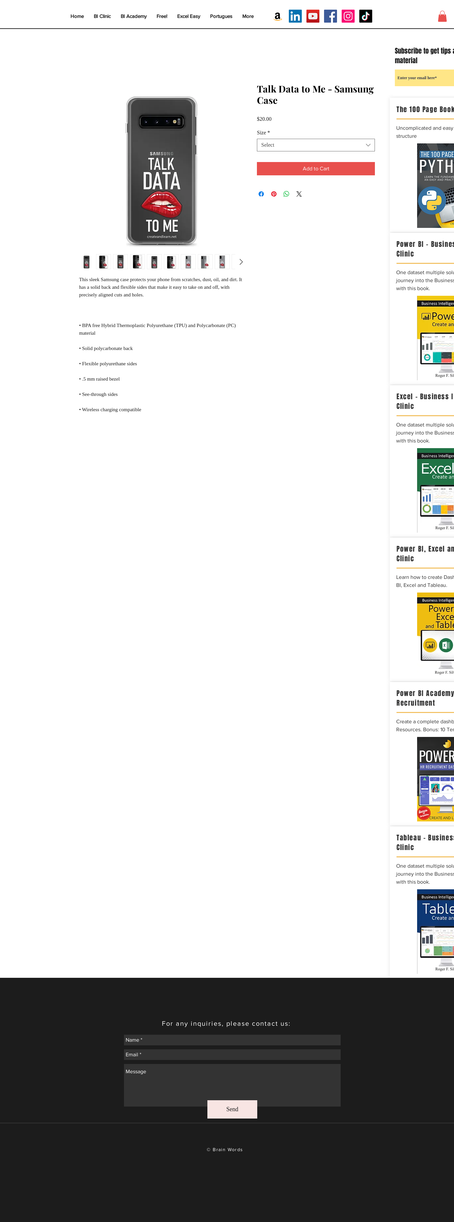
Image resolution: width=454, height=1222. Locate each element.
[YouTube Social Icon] (312, 16)
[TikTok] (365, 16)
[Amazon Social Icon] (277, 16)
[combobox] (316, 145)
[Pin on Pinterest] (274, 194)
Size (263, 132)
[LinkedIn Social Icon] (295, 16)
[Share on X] (299, 194)
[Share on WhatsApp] (286, 194)
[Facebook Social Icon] (330, 16)
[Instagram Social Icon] (348, 16)
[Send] (232, 1109)
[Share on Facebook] (261, 194)
